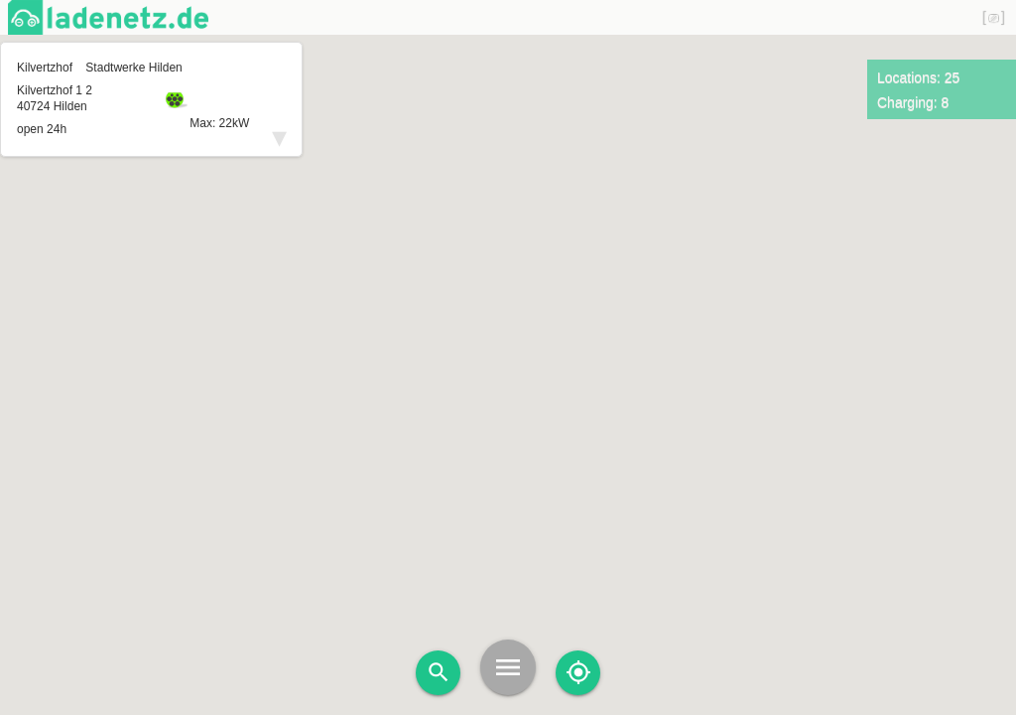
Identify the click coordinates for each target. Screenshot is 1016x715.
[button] (508, 325)
